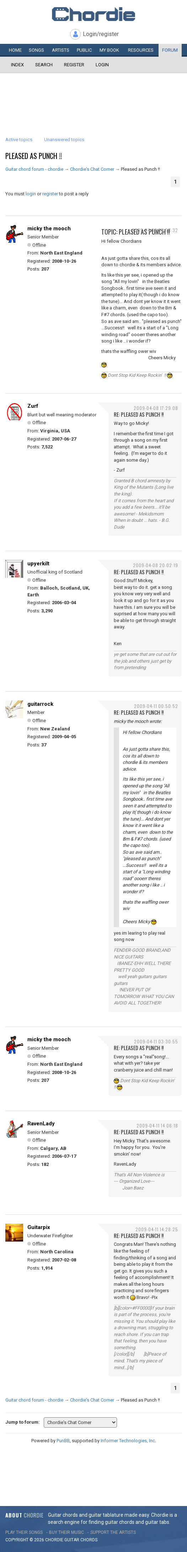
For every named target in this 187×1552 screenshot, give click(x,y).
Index (17, 64)
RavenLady (41, 1123)
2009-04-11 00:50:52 (156, 706)
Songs (36, 50)
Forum (170, 50)
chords (88, 1539)
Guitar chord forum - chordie (34, 169)
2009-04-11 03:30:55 (156, 1041)
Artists (60, 50)
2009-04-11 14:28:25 (156, 1229)
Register (74, 64)
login (31, 193)
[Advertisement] (93, 94)
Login (102, 64)
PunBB (63, 1440)
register (50, 193)
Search (44, 64)
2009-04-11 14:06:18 (157, 1125)
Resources (141, 50)
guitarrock (40, 704)
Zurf (32, 406)
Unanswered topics (64, 139)
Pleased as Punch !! (33, 155)
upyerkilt (38, 563)
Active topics (18, 139)
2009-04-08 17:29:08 (156, 408)
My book (109, 50)
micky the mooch (49, 228)
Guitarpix (38, 1227)
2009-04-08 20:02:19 (155, 565)
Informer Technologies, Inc (128, 1440)
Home (15, 50)
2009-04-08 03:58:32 (155, 230)
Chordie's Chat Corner (92, 169)
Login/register (101, 34)
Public (84, 50)
